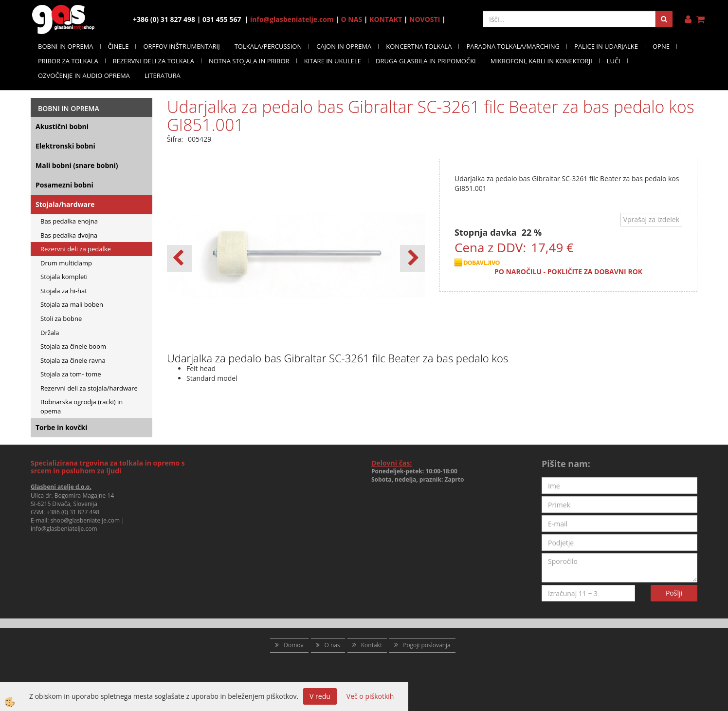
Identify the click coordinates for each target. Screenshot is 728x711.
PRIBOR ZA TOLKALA (68, 60)
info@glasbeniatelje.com (292, 19)
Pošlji (674, 593)
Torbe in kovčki (61, 427)
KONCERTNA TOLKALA (419, 46)
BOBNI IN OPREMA (65, 46)
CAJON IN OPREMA (343, 46)
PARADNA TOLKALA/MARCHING (513, 46)
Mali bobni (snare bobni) (77, 165)
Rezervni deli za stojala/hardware (89, 388)
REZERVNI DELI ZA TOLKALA (153, 60)
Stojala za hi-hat (63, 290)
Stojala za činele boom (73, 346)
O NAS (352, 19)
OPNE (661, 46)
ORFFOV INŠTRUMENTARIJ (181, 46)
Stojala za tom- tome (70, 374)
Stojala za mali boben (71, 304)
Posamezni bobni (64, 184)
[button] (412, 258)
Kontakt (371, 645)
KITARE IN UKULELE (332, 60)
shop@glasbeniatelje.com (85, 520)
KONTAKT (385, 19)
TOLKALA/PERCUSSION (268, 46)
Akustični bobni (62, 126)
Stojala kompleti (64, 276)
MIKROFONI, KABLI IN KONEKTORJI (541, 60)
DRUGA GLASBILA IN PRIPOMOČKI (426, 60)
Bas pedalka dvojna (68, 235)
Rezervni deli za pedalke (75, 248)
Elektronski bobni (65, 145)
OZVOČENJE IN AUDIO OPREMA (84, 75)
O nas (332, 645)
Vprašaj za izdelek (651, 219)
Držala (49, 332)
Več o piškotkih (370, 696)
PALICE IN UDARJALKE (606, 46)
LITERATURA (163, 75)
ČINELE (118, 46)
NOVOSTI (424, 19)
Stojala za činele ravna (73, 360)
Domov (293, 645)
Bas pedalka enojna (69, 221)
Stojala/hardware (65, 204)
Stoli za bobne (61, 318)
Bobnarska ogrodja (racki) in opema (81, 406)
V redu (319, 696)
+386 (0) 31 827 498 (72, 512)
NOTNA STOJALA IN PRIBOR (249, 60)
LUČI (613, 60)
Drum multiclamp (66, 263)
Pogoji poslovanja (427, 645)
